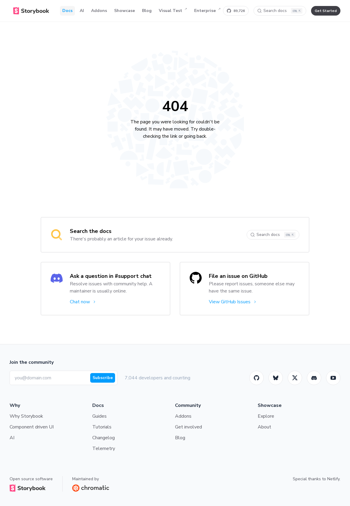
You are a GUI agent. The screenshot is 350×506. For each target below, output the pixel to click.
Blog (147, 10)
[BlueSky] (275, 378)
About (264, 427)
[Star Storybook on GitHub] (236, 11)
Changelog (103, 437)
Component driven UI (32, 427)
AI (82, 10)
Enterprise (207, 11)
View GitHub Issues (233, 302)
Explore (266, 416)
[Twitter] (295, 378)
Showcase (124, 10)
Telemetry (103, 448)
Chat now (83, 302)
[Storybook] (314, 378)
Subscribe (103, 378)
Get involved (188, 427)
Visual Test (173, 11)
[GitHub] (256, 378)
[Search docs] (280, 11)
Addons (99, 10)
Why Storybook (26, 416)
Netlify (333, 479)
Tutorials (101, 427)
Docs (67, 10)
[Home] (31, 11)
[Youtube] (333, 378)
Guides (99, 416)
